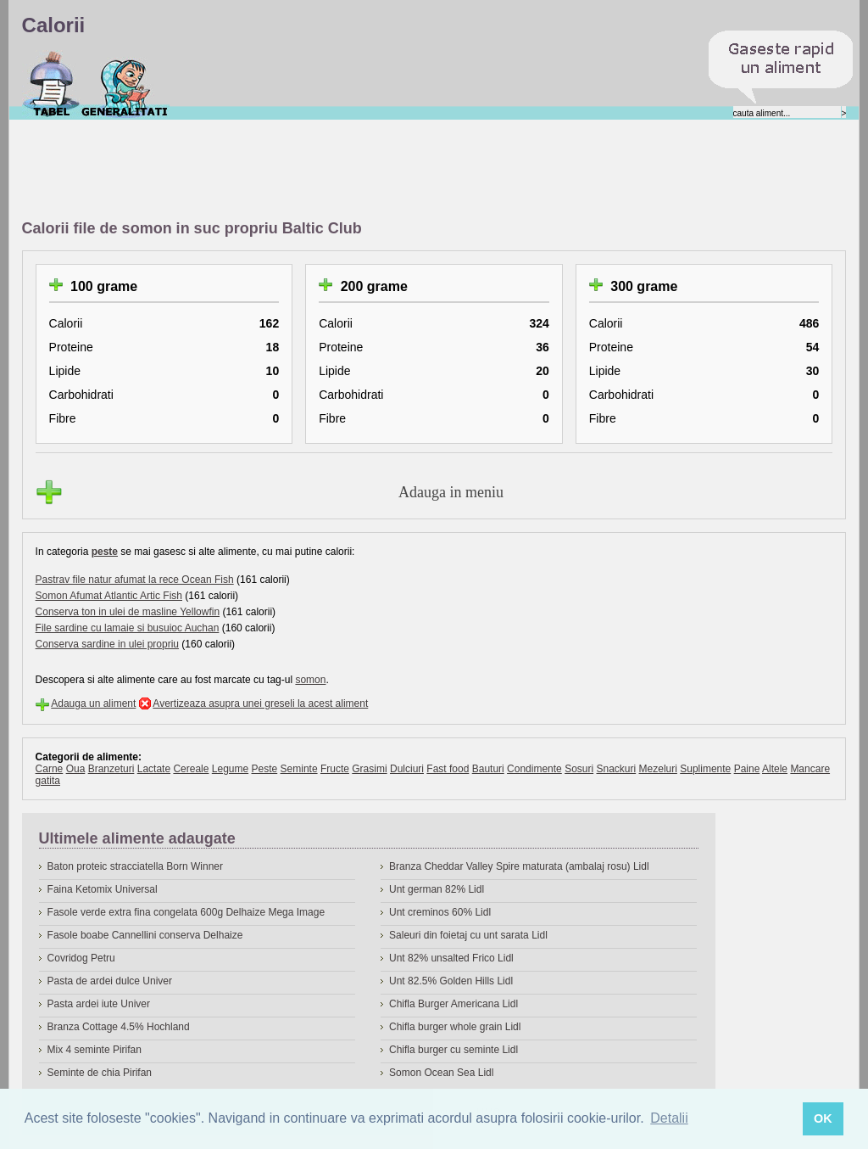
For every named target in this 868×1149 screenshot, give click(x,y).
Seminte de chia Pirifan (99, 1073)
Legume (230, 769)
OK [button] (823, 1118)
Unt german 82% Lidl (436, 889)
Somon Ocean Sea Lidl (441, 1073)
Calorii (51, 84)
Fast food (447, 769)
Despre (125, 84)
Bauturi (488, 769)
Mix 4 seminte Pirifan (94, 1050)
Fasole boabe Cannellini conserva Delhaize (145, 935)
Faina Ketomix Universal (102, 889)
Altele (774, 769)
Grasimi (369, 769)
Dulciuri (407, 769)
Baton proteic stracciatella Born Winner (135, 866)
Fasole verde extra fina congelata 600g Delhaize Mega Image (186, 912)
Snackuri (617, 769)
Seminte (299, 769)
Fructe (334, 769)
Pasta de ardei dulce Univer (109, 981)
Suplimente (705, 769)
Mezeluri (658, 769)
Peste (265, 769)
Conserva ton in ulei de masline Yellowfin (128, 612)
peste (105, 552)
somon (310, 680)
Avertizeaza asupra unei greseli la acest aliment (260, 703)
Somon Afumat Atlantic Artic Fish (109, 596)
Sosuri (579, 769)
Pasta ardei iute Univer (98, 1004)
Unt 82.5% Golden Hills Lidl (451, 981)
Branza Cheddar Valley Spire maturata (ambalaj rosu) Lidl (519, 866)
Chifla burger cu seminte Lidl (453, 1050)
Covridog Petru (81, 958)
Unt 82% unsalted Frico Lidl (451, 958)
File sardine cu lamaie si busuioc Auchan (128, 628)
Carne (50, 769)
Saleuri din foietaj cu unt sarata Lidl (468, 935)
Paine (747, 769)
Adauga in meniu (451, 492)
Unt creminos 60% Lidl (440, 912)
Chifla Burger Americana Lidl (453, 1004)
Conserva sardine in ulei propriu (107, 644)
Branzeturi (111, 769)
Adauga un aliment (93, 703)
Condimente (534, 769)
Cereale (191, 769)
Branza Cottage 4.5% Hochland (118, 1027)
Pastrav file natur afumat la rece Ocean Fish (135, 580)
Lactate (153, 769)
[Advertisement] (330, 170)
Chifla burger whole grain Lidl (454, 1027)
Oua (76, 769)
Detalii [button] (668, 1118)
